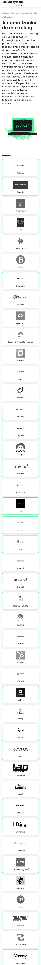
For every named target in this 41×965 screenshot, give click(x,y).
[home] (13, 3)
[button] (37, 3)
